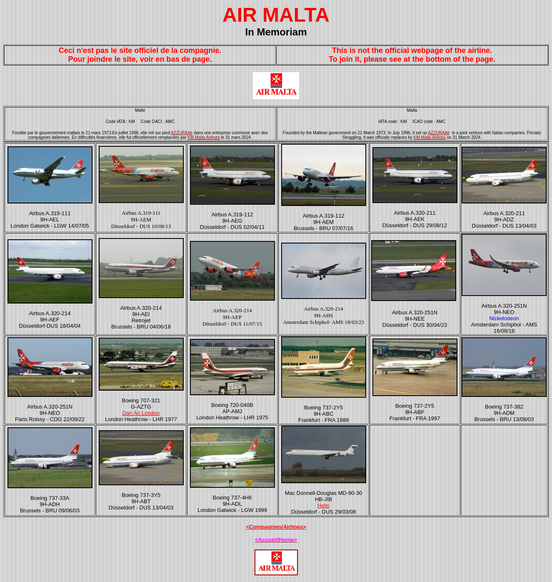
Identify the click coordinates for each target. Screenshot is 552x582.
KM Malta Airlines (203, 137)
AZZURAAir (181, 132)
